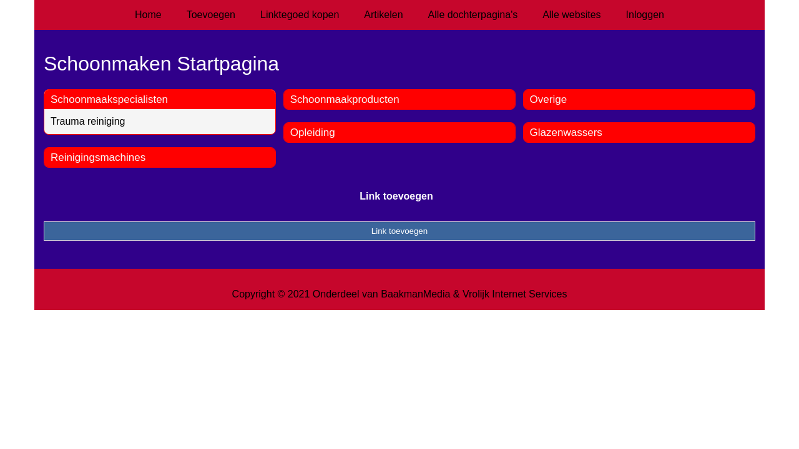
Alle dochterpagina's (473, 14)
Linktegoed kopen (299, 14)
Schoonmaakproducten (345, 99)
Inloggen (645, 14)
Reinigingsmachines (98, 157)
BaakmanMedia (415, 294)
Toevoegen (211, 14)
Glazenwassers (566, 132)
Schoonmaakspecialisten (109, 99)
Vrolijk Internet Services (515, 294)
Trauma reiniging (88, 121)
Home (148, 14)
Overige (548, 99)
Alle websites (571, 14)
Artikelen (383, 14)
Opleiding (312, 132)
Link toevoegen (396, 196)
